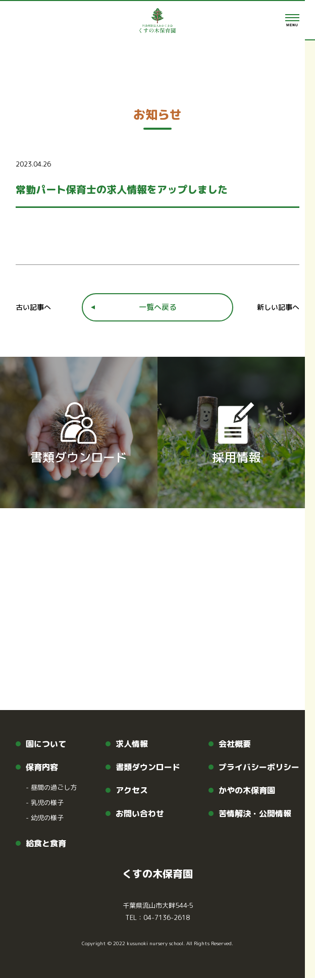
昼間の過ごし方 (51, 787)
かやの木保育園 (247, 790)
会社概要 (235, 743)
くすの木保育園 (157, 873)
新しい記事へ (278, 307)
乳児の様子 (45, 802)
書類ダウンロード (148, 767)
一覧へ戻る (158, 307)
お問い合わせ (140, 813)
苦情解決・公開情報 (255, 813)
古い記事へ (33, 307)
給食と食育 (46, 843)
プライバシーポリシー (259, 767)
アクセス (132, 790)
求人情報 (132, 743)
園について (46, 743)
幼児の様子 (45, 817)
